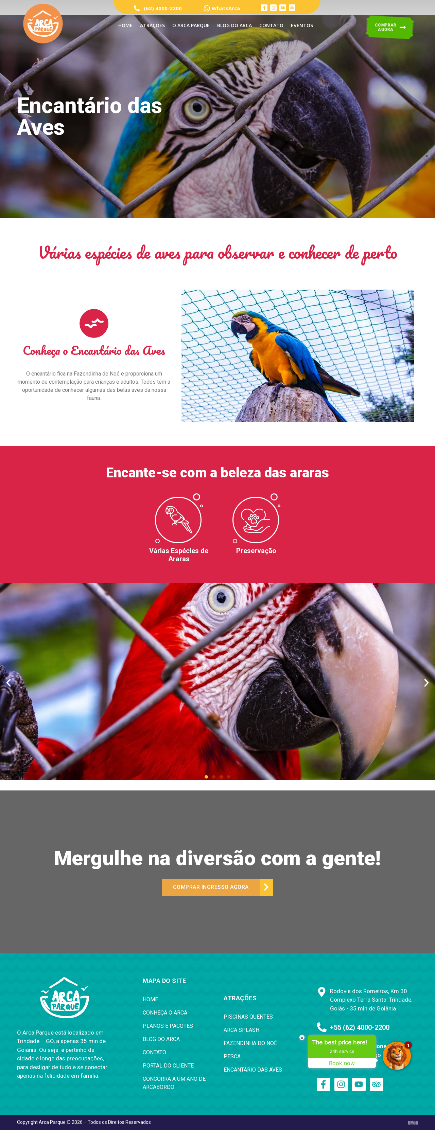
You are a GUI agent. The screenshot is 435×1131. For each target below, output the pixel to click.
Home (125, 25)
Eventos (302, 25)
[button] (206, 777)
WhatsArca (226, 8)
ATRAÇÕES (152, 25)
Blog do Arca (234, 25)
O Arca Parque (191, 25)
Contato (271, 25)
